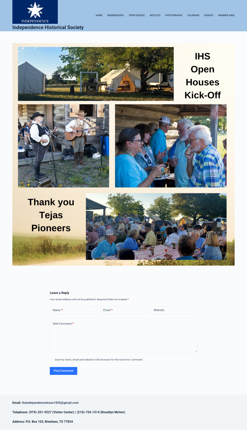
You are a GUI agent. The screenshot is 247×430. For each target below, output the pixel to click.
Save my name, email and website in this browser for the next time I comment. (99, 359)
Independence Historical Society (48, 27)
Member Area (226, 15)
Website (159, 310)
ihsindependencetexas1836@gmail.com (50, 403)
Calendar (193, 15)
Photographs (173, 15)
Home (99, 15)
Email (108, 310)
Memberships (115, 15)
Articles (155, 15)
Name (58, 310)
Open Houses (137, 15)
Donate (208, 15)
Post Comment (63, 371)
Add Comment (63, 323)
